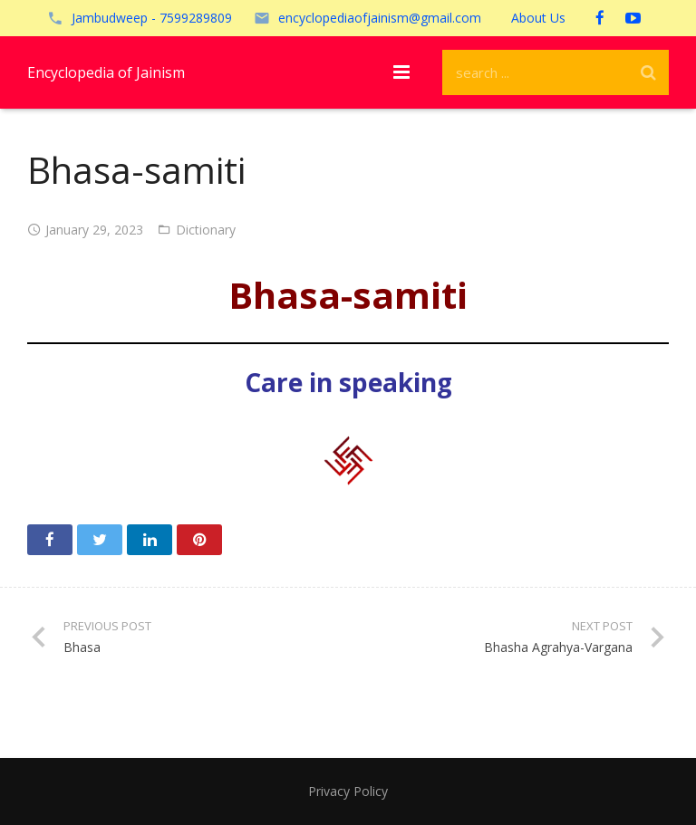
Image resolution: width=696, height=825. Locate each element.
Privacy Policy (348, 791)
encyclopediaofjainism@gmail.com (379, 17)
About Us (538, 17)
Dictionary (206, 229)
